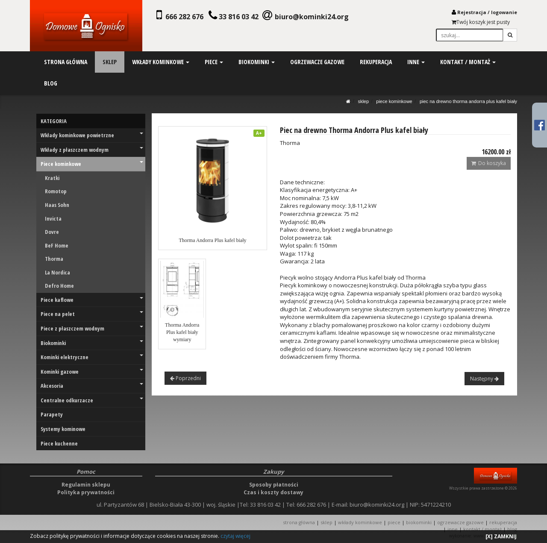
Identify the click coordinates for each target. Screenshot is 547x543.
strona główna (65, 62)
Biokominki (92, 343)
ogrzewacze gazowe (317, 62)
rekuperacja (375, 62)
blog (50, 83)
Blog (512, 529)
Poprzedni (185, 378)
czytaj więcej (235, 536)
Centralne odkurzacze (92, 400)
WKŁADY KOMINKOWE (360, 522)
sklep (110, 62)
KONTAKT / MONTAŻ (482, 529)
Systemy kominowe (63, 429)
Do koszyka (488, 163)
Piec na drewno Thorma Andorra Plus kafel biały (468, 101)
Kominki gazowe (92, 371)
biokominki (256, 62)
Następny (484, 378)
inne (415, 62)
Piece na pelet (92, 314)
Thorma (54, 259)
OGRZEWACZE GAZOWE (460, 522)
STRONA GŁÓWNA (299, 522)
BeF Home (56, 245)
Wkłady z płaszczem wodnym (92, 149)
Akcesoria (92, 386)
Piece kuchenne (59, 443)
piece (213, 62)
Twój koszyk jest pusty (481, 22)
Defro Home (59, 285)
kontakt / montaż (467, 62)
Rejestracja (471, 12)
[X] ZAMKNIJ (501, 536)
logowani (502, 12)
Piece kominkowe (394, 101)
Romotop (56, 191)
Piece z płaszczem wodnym (92, 328)
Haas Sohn (57, 205)
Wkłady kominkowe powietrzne (92, 135)
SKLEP (363, 101)
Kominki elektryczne (92, 357)
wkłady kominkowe (160, 62)
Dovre (52, 232)
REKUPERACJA (503, 522)
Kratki (52, 178)
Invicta (53, 218)
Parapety (52, 414)
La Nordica (57, 272)
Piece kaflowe (92, 300)
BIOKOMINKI (419, 522)
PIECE (394, 522)
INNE (452, 529)
